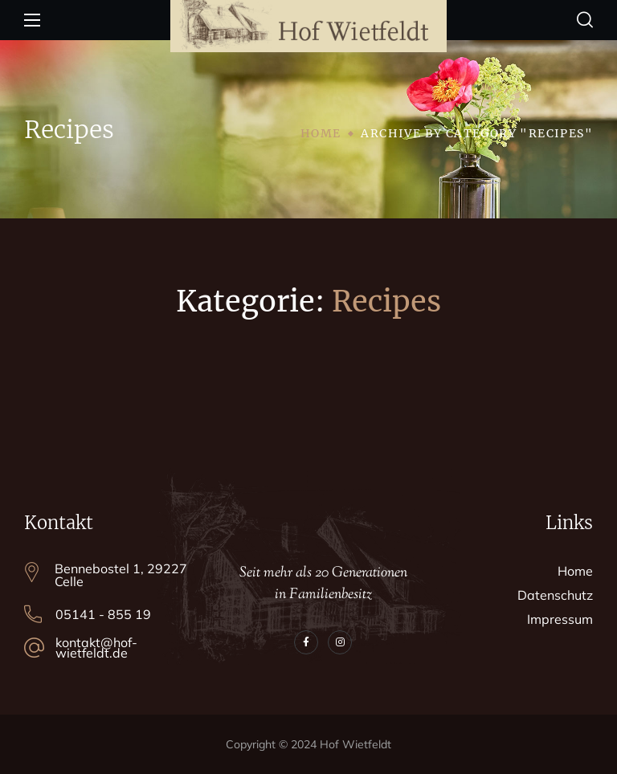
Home (320, 133)
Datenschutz (555, 595)
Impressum (560, 619)
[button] (585, 20)
